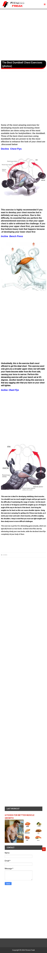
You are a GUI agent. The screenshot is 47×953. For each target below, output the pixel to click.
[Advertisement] (23, 34)
